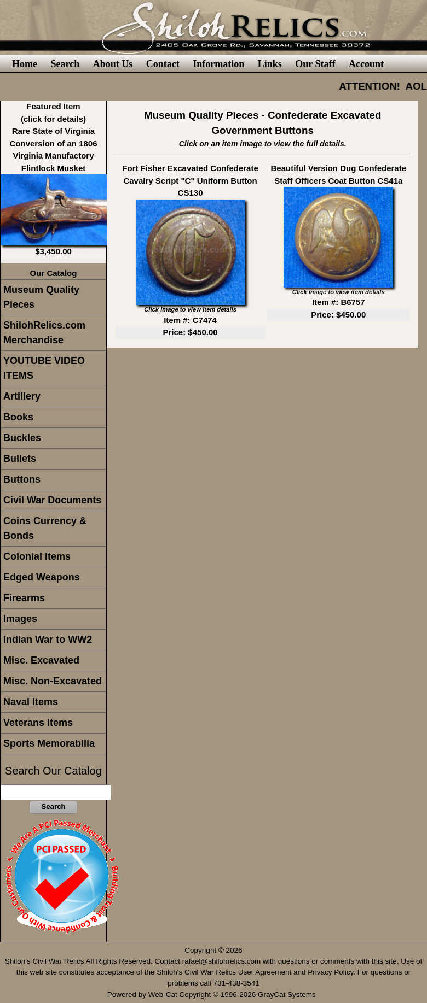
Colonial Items (37, 556)
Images (20, 618)
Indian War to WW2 (47, 639)
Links (270, 63)
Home (24, 63)
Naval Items (30, 701)
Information (218, 63)
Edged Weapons (41, 577)
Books (18, 417)
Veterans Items (38, 722)
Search (64, 63)
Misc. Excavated (41, 660)
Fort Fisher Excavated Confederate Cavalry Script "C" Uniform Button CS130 (190, 180)
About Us (113, 63)
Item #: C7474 (190, 320)
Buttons (22, 479)
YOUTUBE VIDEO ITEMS (44, 368)
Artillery (22, 396)
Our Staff (315, 63)
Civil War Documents (52, 500)
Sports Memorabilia (49, 743)
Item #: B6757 (338, 302)
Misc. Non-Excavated (52, 681)
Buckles (22, 437)
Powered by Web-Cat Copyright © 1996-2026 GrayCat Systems (213, 994)
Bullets (19, 458)
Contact (163, 63)
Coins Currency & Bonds (44, 528)
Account (366, 63)
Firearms (24, 598)
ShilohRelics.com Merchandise (44, 332)
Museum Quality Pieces (41, 297)
